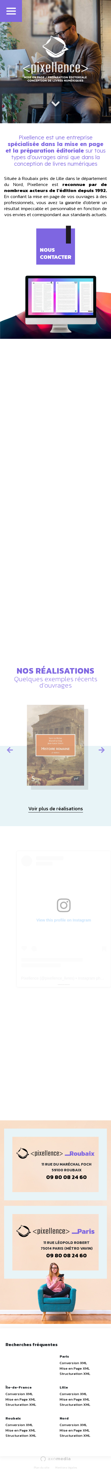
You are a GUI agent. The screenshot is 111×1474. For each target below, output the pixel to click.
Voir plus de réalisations (55, 808)
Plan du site (41, 1468)
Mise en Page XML (75, 1368)
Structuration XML (75, 1373)
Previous (9, 749)
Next (101, 749)
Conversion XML (73, 1363)
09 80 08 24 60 (66, 1177)
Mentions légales (66, 1468)
